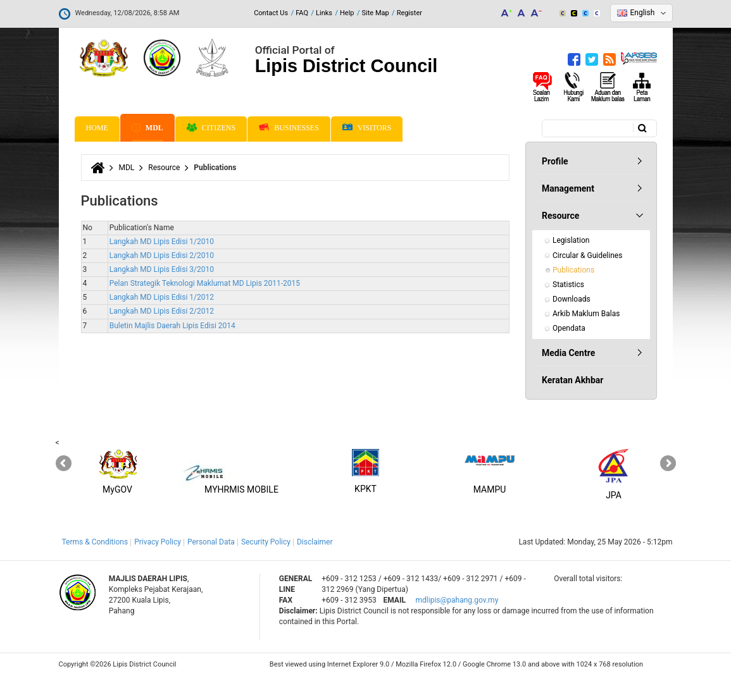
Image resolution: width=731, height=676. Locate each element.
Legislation (571, 240)
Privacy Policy (157, 542)
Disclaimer (315, 542)
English (642, 12)
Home (97, 127)
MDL (147, 127)
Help (347, 13)
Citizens (211, 127)
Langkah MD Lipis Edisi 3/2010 (161, 269)
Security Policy (266, 542)
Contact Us (271, 13)
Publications (573, 270)
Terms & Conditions (95, 542)
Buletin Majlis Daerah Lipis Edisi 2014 (172, 325)
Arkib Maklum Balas (586, 313)
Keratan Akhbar (572, 380)
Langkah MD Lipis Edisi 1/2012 (161, 297)
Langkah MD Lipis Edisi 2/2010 (161, 255)
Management (568, 188)
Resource (164, 167)
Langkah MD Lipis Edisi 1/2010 (161, 241)
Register (409, 13)
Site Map (375, 13)
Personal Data (211, 542)
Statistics (568, 284)
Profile (555, 161)
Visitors (367, 128)
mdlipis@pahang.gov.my (457, 600)
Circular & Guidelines (587, 255)
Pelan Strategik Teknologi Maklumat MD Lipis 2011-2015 (204, 283)
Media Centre (568, 353)
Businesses (289, 127)
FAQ (302, 13)
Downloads (571, 299)
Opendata (569, 328)
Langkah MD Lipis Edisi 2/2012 (161, 311)
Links (324, 13)
